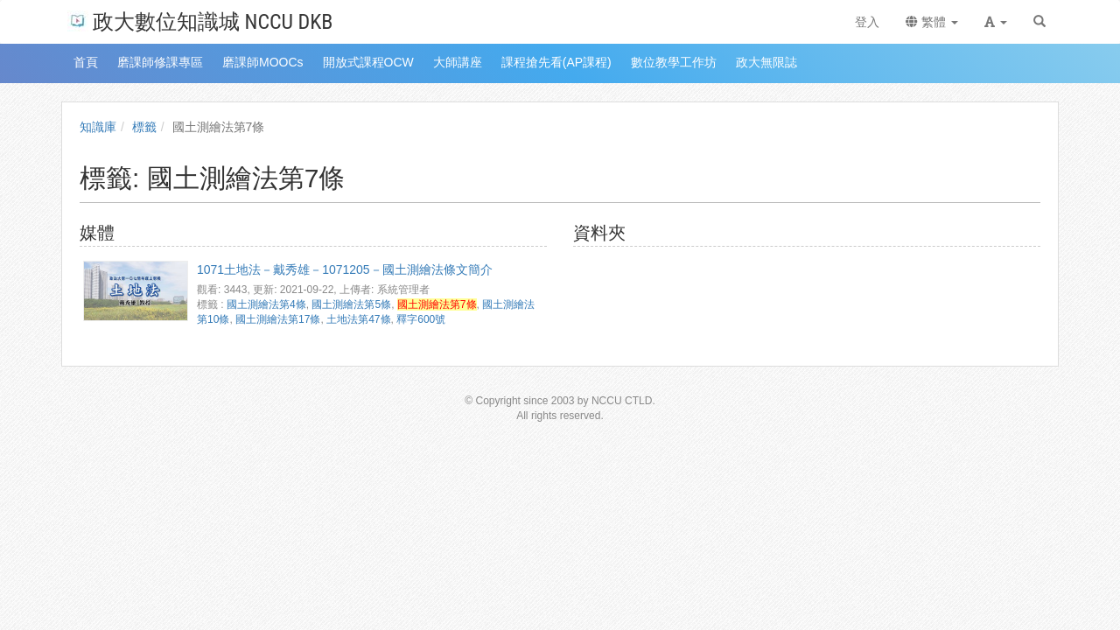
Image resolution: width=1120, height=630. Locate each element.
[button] (995, 22)
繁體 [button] (932, 22)
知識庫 (98, 127)
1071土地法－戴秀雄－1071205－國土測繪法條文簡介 (345, 269)
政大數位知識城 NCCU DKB (199, 21)
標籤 (144, 127)
